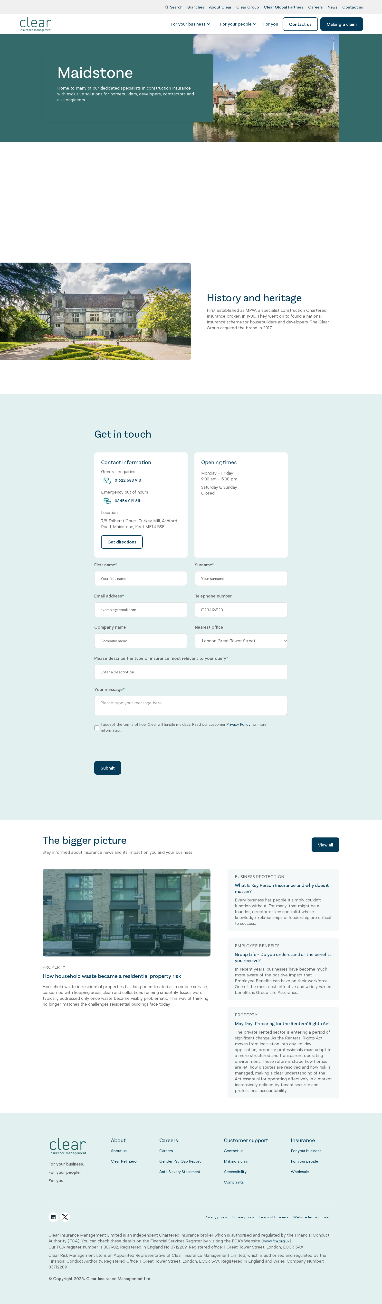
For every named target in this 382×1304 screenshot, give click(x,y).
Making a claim (236, 1161)
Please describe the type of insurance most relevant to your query (161, 658)
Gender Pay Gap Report (180, 1161)
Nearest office (209, 627)
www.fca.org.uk (276, 1241)
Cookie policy (243, 1217)
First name (105, 564)
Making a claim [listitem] (342, 24)
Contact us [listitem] (300, 24)
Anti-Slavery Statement (180, 1171)
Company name (110, 627)
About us (119, 1150)
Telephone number (213, 596)
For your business (306, 1150)
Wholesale (300, 1171)
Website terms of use (311, 1217)
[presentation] (131, 746)
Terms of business (273, 1217)
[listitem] (270, 24)
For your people (304, 1161)
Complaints (234, 1182)
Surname (204, 564)
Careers (166, 1150)
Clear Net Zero (124, 1161)
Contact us (234, 1150)
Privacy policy (216, 1217)
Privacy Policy (238, 724)
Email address (109, 596)
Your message (109, 689)
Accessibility (235, 1171)
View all (325, 844)
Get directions (121, 541)
